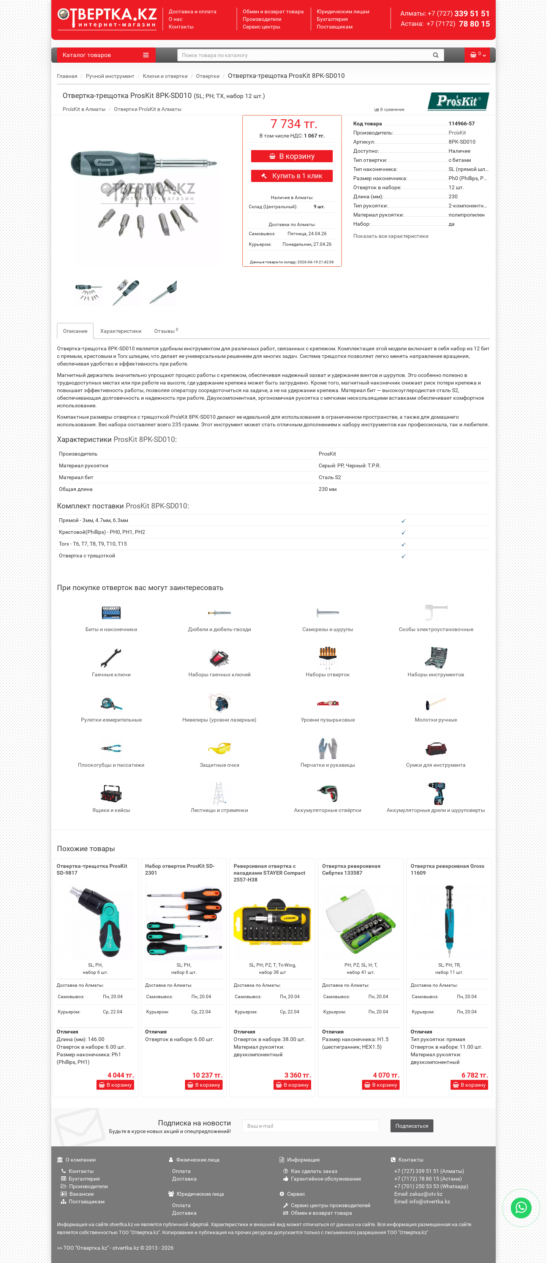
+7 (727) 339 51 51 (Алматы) (429, 1171)
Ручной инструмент (110, 76)
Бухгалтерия (332, 19)
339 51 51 (459, 13)
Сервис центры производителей (326, 1205)
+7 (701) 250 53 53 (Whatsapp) (431, 1186)
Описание (75, 331)
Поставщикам (335, 27)
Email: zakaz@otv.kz (418, 1194)
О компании (76, 1160)
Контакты (181, 27)
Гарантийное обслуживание (322, 1179)
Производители (262, 19)
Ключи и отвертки (165, 76)
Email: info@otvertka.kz (422, 1201)
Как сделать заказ (310, 1171)
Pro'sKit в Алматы (84, 109)
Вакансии (77, 1194)
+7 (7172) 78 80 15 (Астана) (428, 1179)
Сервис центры (261, 27)
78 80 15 (457, 23)
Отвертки (208, 76)
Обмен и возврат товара (273, 11)
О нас (175, 19)
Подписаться (411, 1126)
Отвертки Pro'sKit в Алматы (148, 109)
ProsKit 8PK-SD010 (144, 439)
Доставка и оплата (193, 11)
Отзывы (166, 330)
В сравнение (389, 109)
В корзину (292, 156)
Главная (67, 76)
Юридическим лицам (343, 11)
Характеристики (120, 331)
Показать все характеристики (390, 236)
